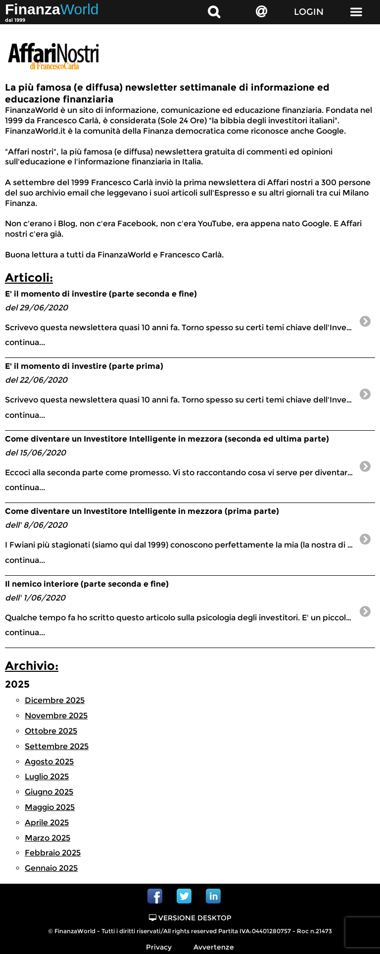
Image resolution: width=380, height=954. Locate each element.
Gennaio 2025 (51, 868)
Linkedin (213, 896)
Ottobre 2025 (51, 731)
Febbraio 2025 (53, 852)
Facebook (154, 896)
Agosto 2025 (49, 761)
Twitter (184, 896)
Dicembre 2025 (55, 700)
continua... (190, 318)
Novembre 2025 (56, 715)
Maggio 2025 (50, 807)
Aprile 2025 (47, 822)
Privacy (159, 947)
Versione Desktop (190, 917)
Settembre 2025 (57, 746)
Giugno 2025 (49, 792)
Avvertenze (213, 947)
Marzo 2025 (47, 838)
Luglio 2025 (47, 776)
